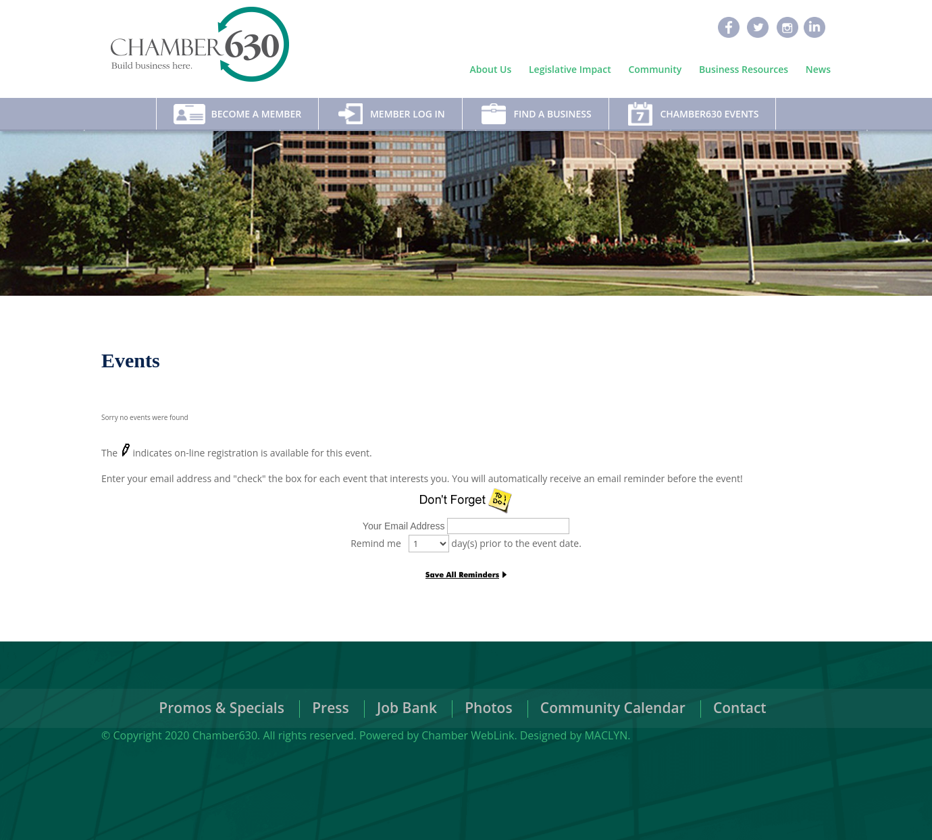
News (818, 69)
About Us (491, 69)
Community (654, 69)
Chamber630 (224, 735)
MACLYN (605, 735)
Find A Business (552, 113)
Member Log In (407, 113)
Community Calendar (612, 707)
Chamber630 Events (709, 113)
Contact (740, 707)
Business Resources (743, 69)
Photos (488, 707)
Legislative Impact (570, 69)
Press (330, 707)
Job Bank (407, 707)
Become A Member (256, 113)
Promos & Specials (221, 707)
